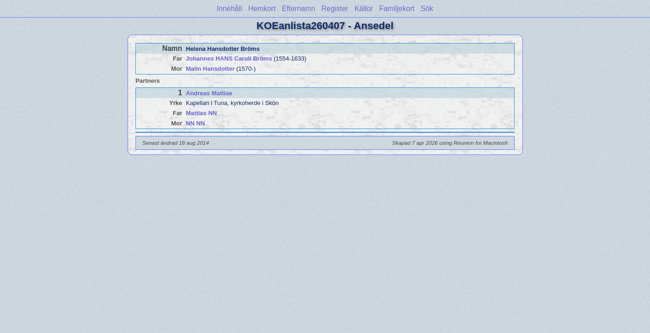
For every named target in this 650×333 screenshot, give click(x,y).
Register (334, 8)
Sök (427, 8)
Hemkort (262, 8)
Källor (364, 8)
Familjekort (396, 8)
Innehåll (229, 8)
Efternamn (298, 8)
